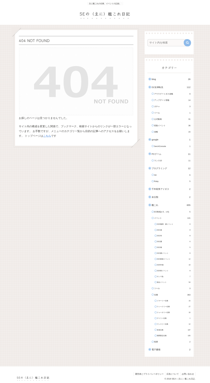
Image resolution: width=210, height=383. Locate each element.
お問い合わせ (188, 374)
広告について (172, 374)
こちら (47, 135)
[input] (167, 42)
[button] (187, 42)
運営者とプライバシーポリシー (149, 374)
